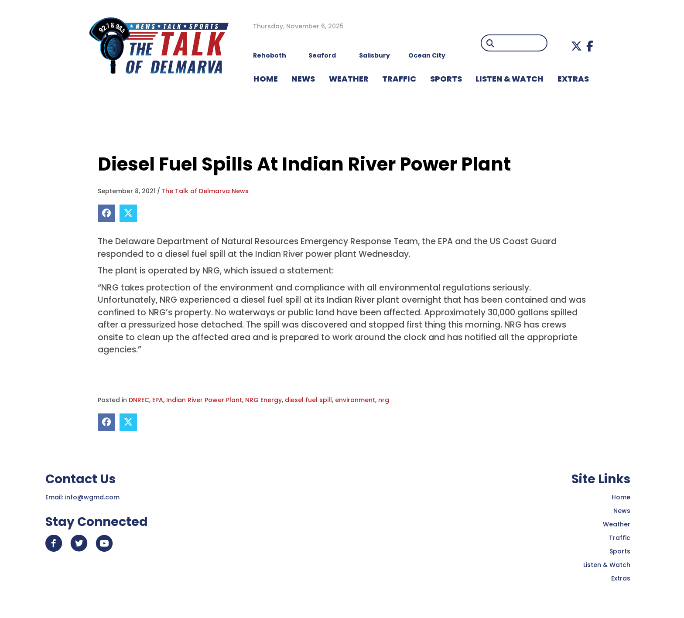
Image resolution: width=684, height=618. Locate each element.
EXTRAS (573, 78)
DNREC (139, 400)
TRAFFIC (399, 78)
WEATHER (349, 78)
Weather (616, 524)
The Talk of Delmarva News (205, 191)
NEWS (303, 78)
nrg (383, 400)
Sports (446, 78)
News (621, 510)
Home (621, 497)
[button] (576, 46)
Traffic (619, 537)
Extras (620, 578)
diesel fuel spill (308, 400)
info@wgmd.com (92, 497)
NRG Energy (263, 400)
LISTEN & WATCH (509, 78)
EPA (157, 400)
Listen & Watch (606, 564)
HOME (265, 78)
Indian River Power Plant (204, 400)
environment (355, 400)
